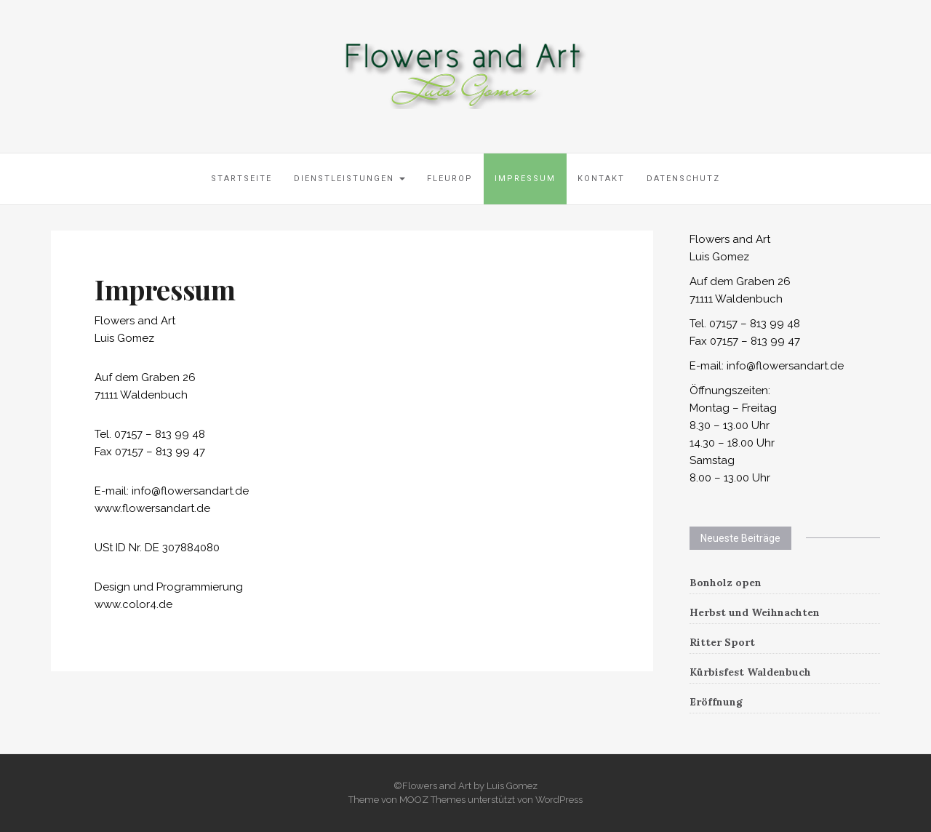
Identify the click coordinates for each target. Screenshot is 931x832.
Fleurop (450, 178)
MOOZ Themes (432, 799)
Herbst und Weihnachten (755, 612)
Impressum (525, 178)
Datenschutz (683, 178)
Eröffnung (716, 701)
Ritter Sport (722, 642)
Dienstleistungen (349, 178)
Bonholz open (726, 582)
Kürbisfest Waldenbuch (750, 672)
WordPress (559, 799)
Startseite (241, 178)
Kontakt (601, 178)
